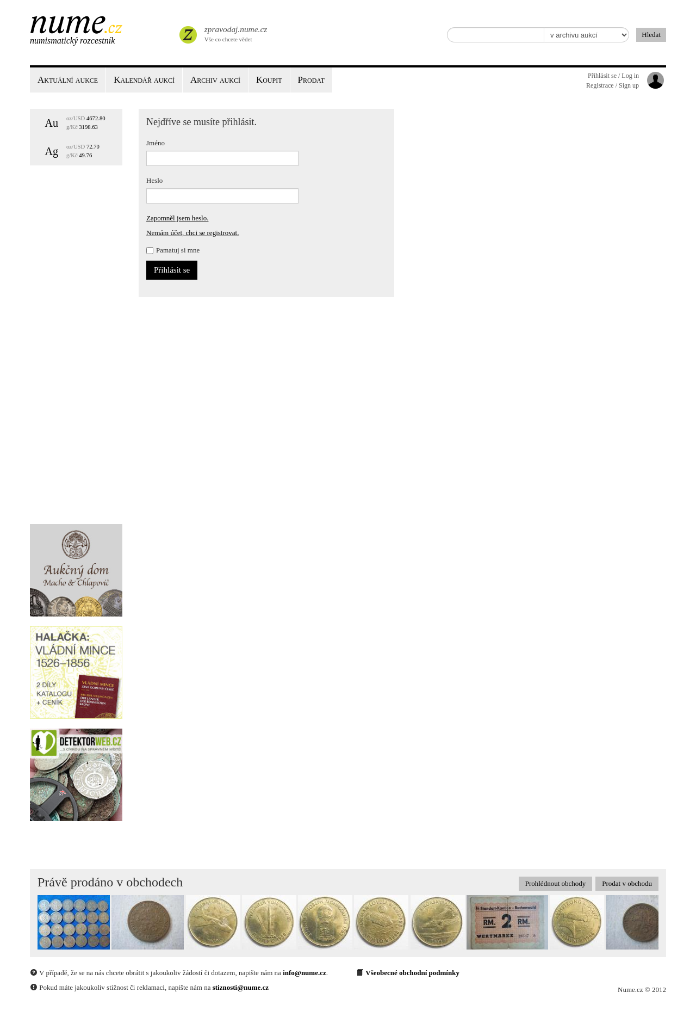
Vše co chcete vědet (235, 33)
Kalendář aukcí (144, 80)
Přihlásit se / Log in (613, 75)
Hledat (651, 34)
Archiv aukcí (215, 80)
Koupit (269, 80)
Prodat (311, 80)
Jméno (155, 143)
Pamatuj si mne (173, 250)
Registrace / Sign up (612, 85)
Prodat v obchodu (627, 883)
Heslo (154, 180)
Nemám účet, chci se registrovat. (192, 233)
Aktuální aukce (68, 80)
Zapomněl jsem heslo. (177, 218)
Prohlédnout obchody (555, 883)
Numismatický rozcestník (72, 40)
